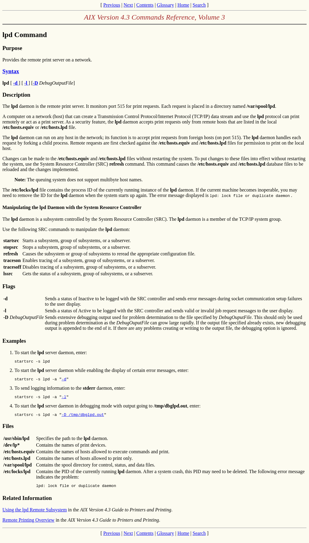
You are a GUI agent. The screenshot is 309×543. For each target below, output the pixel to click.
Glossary (165, 5)
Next (128, 5)
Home (183, 5)
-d (64, 380)
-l (64, 399)
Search (199, 5)
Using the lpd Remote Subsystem (34, 514)
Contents (145, 5)
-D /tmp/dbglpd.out (83, 418)
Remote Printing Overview (28, 524)
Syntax (10, 71)
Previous (111, 5)
